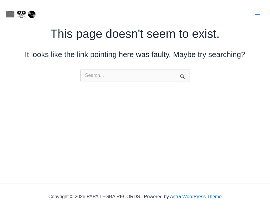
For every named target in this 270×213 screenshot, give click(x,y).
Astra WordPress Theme (196, 196)
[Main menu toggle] (257, 14)
